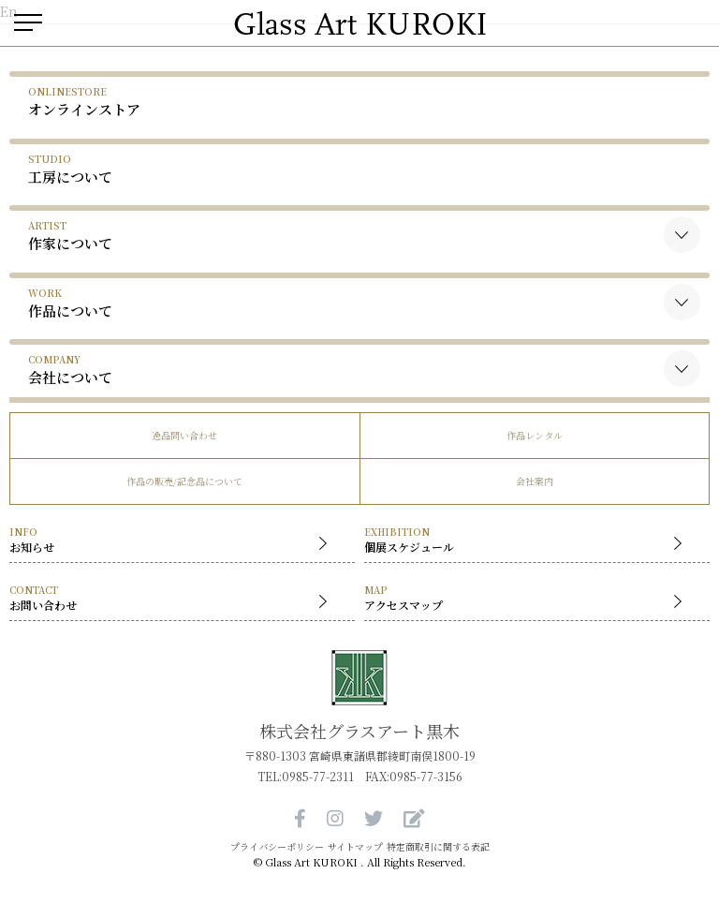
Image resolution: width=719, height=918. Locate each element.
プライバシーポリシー (277, 846)
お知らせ (172, 541)
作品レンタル (534, 435)
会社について (70, 369)
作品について (70, 303)
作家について (70, 235)
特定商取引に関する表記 (438, 846)
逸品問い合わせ (184, 435)
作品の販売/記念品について (184, 481)
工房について (70, 169)
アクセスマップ (527, 599)
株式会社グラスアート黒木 (359, 730)
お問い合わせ (172, 599)
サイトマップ (355, 846)
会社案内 (534, 481)
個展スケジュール (527, 541)
